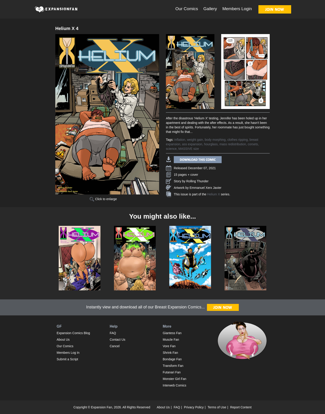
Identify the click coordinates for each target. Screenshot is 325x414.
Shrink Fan (170, 352)
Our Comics (186, 8)
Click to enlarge (103, 199)
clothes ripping (237, 139)
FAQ (113, 333)
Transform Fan (173, 366)
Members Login (237, 8)
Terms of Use (217, 407)
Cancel (115, 346)
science (171, 148)
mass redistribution (232, 144)
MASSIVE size (188, 148)
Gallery (210, 8)
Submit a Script (67, 359)
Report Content (241, 407)
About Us (63, 339)
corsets (253, 144)
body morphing (215, 139)
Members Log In (68, 352)
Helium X (213, 194)
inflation (179, 139)
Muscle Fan (171, 339)
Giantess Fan (172, 333)
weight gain (195, 139)
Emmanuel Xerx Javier (205, 188)
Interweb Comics (174, 385)
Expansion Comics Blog (73, 333)
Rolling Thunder (197, 181)
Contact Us (117, 339)
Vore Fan (169, 346)
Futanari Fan (172, 372)
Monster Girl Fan (174, 379)
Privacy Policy (194, 407)
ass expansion (192, 144)
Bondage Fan (172, 359)
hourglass (211, 144)
